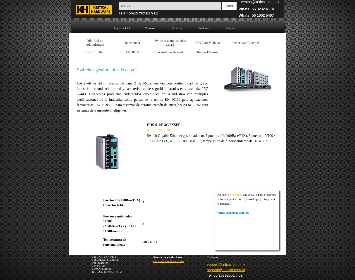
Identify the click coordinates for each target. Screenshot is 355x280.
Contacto (231, 28)
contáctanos (235, 194)
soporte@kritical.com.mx (227, 270)
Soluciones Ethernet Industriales (168, 261)
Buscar (229, 5)
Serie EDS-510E (159, 130)
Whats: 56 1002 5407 (256, 15)
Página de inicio (122, 28)
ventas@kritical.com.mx (260, 2)
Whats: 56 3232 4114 (256, 9)
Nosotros (150, 28)
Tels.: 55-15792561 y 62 (138, 13)
